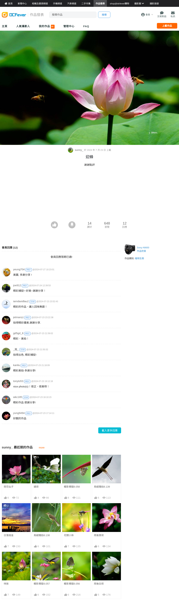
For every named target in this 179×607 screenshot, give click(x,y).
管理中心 (69, 26)
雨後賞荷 (99, 535)
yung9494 (19, 412)
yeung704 (19, 269)
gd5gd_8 (18, 333)
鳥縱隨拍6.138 (42, 535)
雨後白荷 (99, 583)
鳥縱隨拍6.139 (102, 486)
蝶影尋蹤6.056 (72, 583)
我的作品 (46, 27)
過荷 (36, 486)
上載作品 (167, 25)
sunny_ (76, 149)
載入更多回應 (110, 430)
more (42, 447)
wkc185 (17, 396)
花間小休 (69, 535)
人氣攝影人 (23, 26)
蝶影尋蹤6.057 (42, 583)
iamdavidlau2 (21, 301)
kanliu (16, 365)
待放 (6, 583)
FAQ (86, 26)
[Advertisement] (89, 195)
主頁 (4, 26)
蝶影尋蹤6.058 (72, 486)
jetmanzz (18, 317)
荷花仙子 (9, 486)
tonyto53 (18, 381)
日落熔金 (9, 535)
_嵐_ (16, 349)
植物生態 (139, 258)
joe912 (17, 285)
